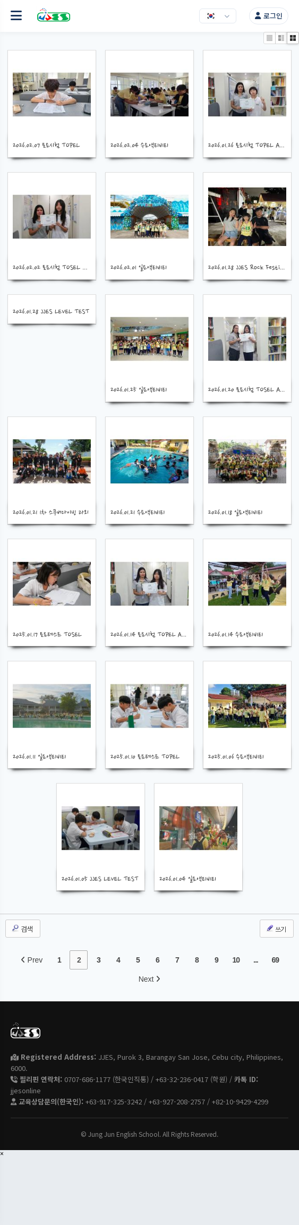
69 (275, 960)
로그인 (269, 16)
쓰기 (276, 928)
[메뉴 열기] (16, 15)
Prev (32, 960)
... (255, 960)
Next (150, 979)
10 (236, 960)
